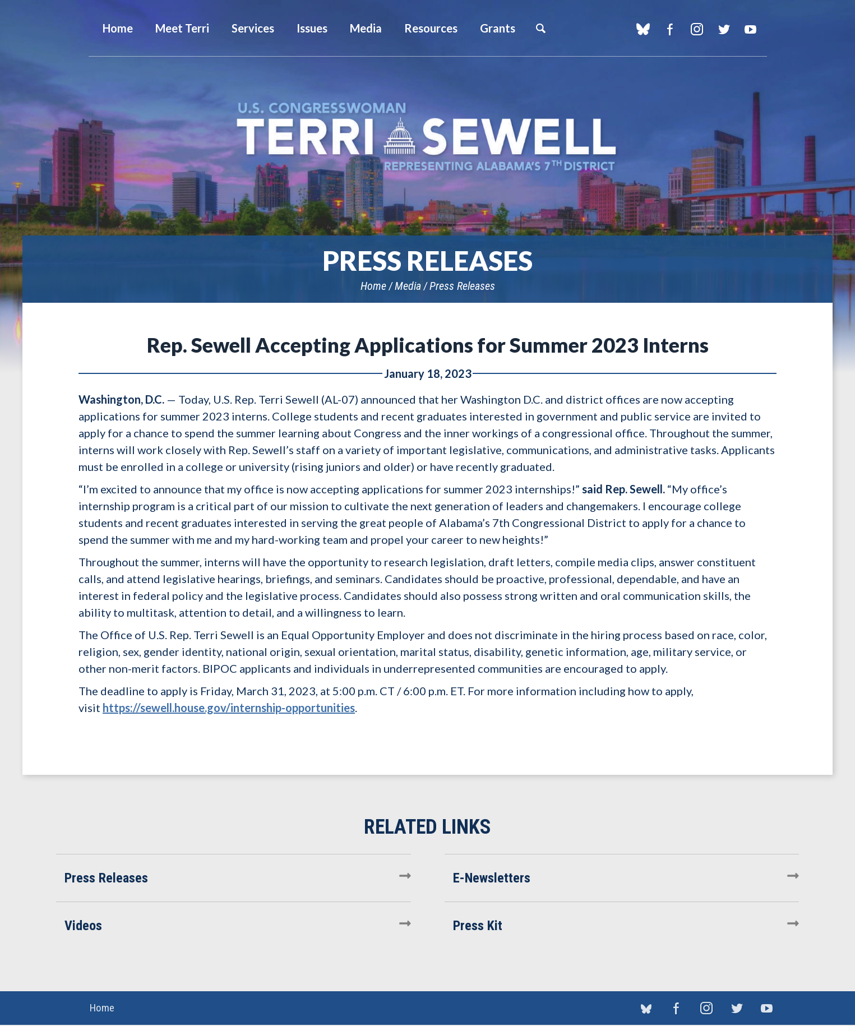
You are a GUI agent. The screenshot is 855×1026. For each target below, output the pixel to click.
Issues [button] (312, 28)
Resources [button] (430, 28)
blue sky (643, 29)
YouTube (751, 29)
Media (408, 286)
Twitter (724, 29)
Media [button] (366, 28)
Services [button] (253, 28)
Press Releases (462, 286)
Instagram (697, 29)
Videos (83, 925)
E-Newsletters (491, 878)
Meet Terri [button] (182, 28)
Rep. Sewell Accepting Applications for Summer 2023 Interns (428, 345)
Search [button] (540, 28)
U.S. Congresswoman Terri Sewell (428, 137)
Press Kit (477, 925)
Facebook (670, 29)
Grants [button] (497, 28)
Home (373, 286)
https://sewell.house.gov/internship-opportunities (229, 707)
